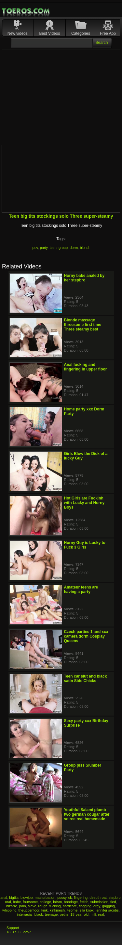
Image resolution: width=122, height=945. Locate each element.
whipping (9, 910)
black (38, 914)
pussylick (64, 898)
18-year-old (80, 914)
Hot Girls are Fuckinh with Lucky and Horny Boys (84, 503)
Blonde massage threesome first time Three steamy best (83, 324)
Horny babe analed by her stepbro (84, 277)
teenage (51, 914)
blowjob (26, 898)
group (63, 248)
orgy (96, 906)
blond (84, 248)
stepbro (115, 898)
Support (13, 928)
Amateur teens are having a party (81, 589)
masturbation (44, 898)
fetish (84, 902)
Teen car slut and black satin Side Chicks (85, 678)
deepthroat (98, 898)
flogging (85, 906)
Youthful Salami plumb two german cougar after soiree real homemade (87, 814)
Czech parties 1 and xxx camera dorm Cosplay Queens (86, 636)
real (101, 914)
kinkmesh (57, 910)
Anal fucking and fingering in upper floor (85, 366)
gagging (108, 906)
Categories (80, 33)
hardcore (70, 906)
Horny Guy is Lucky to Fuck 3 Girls (84, 545)
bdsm (57, 902)
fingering (81, 898)
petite (64, 914)
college (45, 902)
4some (72, 910)
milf (93, 914)
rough (42, 906)
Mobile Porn (26, 11)
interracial (25, 914)
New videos (17, 33)
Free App (108, 33)
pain (22, 906)
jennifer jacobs (107, 910)
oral (8, 902)
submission (99, 902)
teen (52, 248)
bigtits (14, 898)
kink (44, 910)
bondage (71, 902)
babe (17, 902)
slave (32, 906)
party (44, 248)
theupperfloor (29, 910)
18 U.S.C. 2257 (19, 932)
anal (3, 898)
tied (113, 902)
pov (35, 248)
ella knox (86, 910)
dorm (74, 248)
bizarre (11, 906)
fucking (55, 906)
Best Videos (49, 33)
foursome (30, 902)
